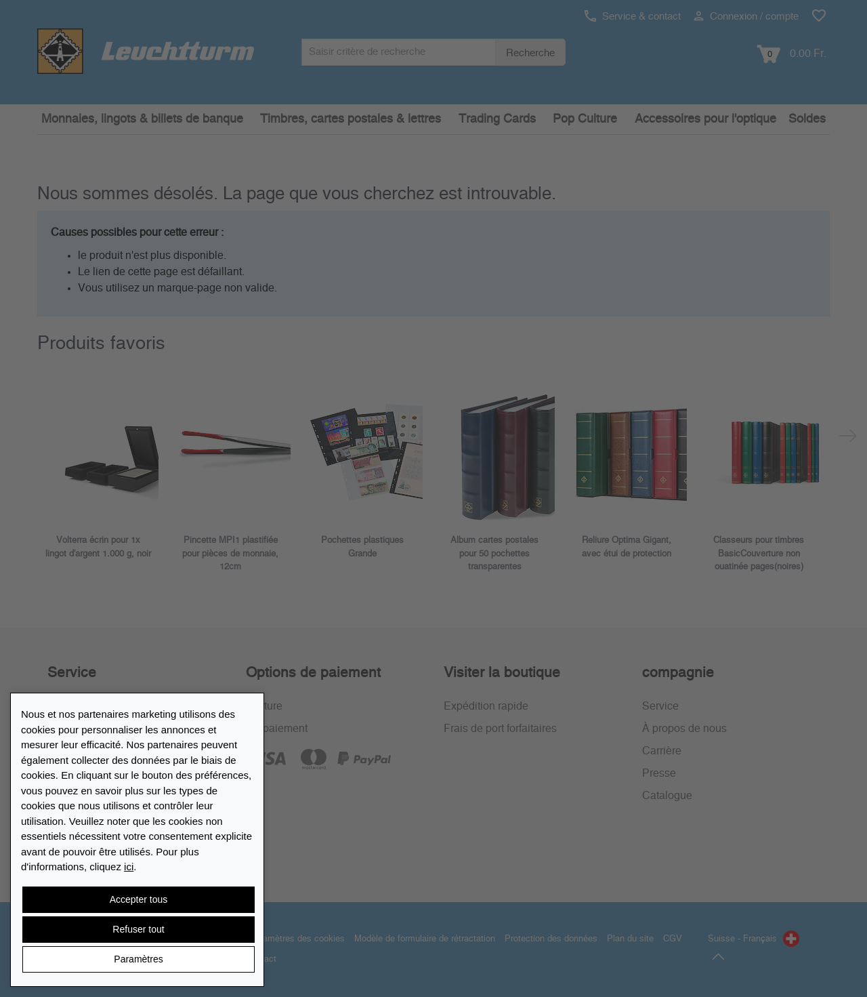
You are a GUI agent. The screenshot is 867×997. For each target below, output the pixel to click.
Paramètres (138, 959)
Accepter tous (139, 899)
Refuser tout (138, 929)
